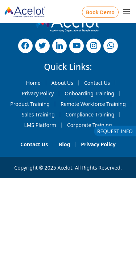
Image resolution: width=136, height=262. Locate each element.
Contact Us (97, 82)
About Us (62, 82)
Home (33, 82)
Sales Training (38, 114)
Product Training (30, 103)
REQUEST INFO (115, 131)
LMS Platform (40, 125)
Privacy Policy (38, 93)
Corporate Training (89, 125)
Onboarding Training (89, 93)
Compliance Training (90, 114)
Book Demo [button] (100, 12)
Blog (64, 144)
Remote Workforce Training (93, 103)
